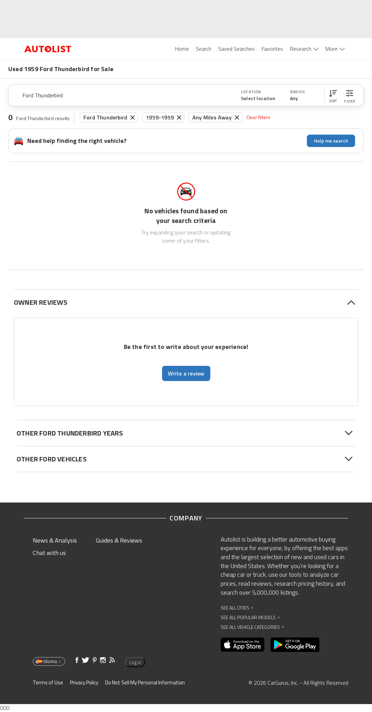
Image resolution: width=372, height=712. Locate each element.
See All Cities (237, 607)
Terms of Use (48, 682)
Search (203, 49)
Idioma (48, 661)
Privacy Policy (84, 682)
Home (182, 49)
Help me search (331, 140)
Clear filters (259, 117)
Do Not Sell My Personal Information (145, 682)
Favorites (272, 49)
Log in (135, 662)
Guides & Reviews (119, 540)
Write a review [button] (186, 373)
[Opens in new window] (242, 644)
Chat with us (49, 552)
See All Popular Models (250, 617)
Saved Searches (236, 49)
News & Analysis (55, 540)
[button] (333, 95)
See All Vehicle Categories (252, 627)
